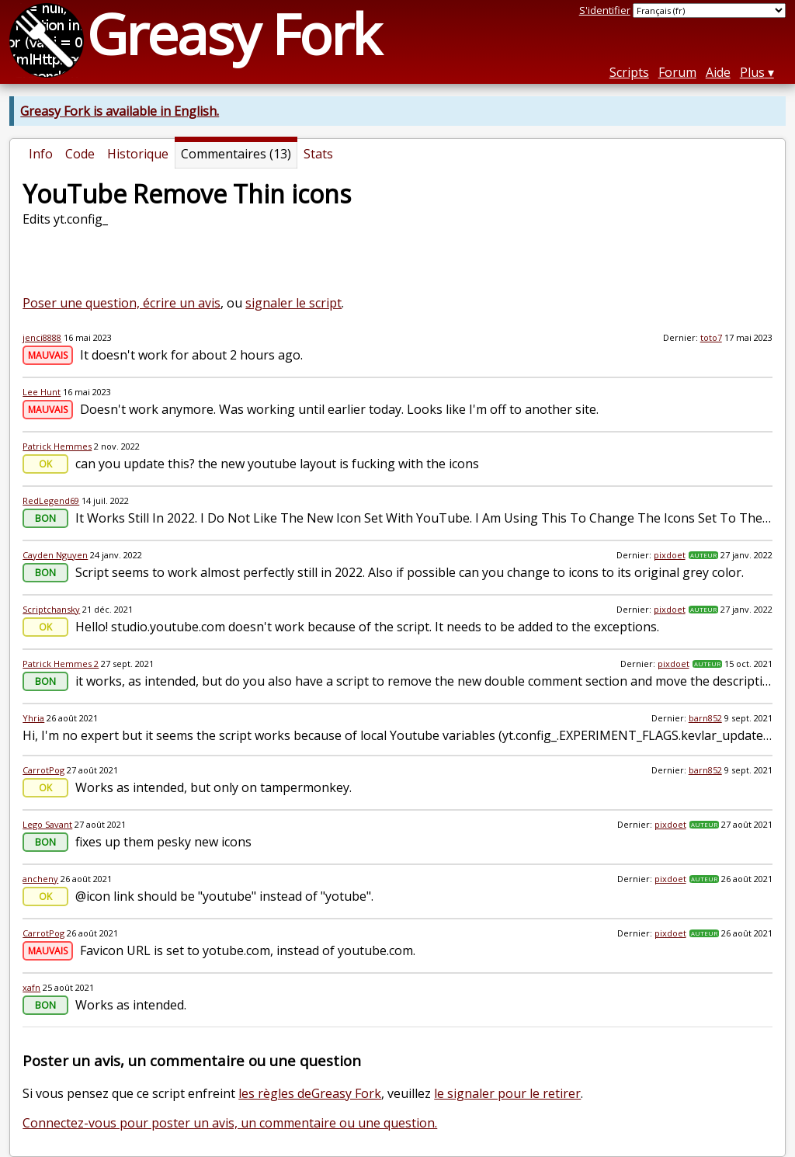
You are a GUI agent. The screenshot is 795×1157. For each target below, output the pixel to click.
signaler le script (293, 302)
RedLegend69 (51, 500)
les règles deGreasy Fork (309, 1093)
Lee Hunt (42, 392)
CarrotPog (43, 770)
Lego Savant (47, 824)
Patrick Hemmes (57, 446)
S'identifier (604, 10)
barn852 (705, 718)
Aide (718, 72)
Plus (752, 72)
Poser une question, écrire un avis (121, 302)
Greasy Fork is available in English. (119, 111)
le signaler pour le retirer (507, 1093)
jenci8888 (42, 337)
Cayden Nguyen (55, 555)
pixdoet (670, 555)
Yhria (33, 718)
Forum (677, 72)
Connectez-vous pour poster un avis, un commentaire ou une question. (230, 1122)
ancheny (40, 878)
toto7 (711, 337)
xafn (31, 987)
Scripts (629, 72)
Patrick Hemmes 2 (61, 663)
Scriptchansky (51, 609)
